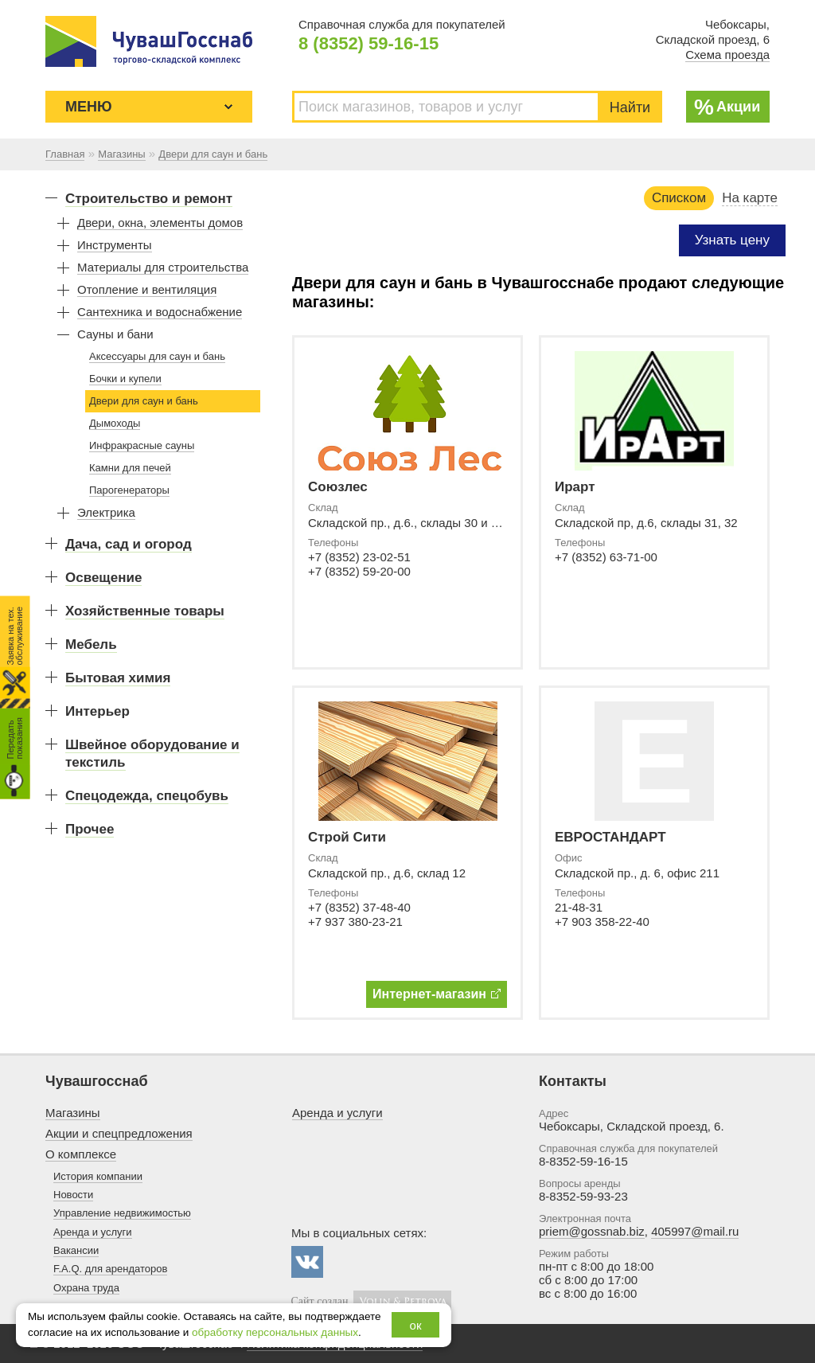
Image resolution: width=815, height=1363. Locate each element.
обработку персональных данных (275, 1332)
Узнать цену (732, 240)
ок (416, 1325)
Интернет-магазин (436, 994)
